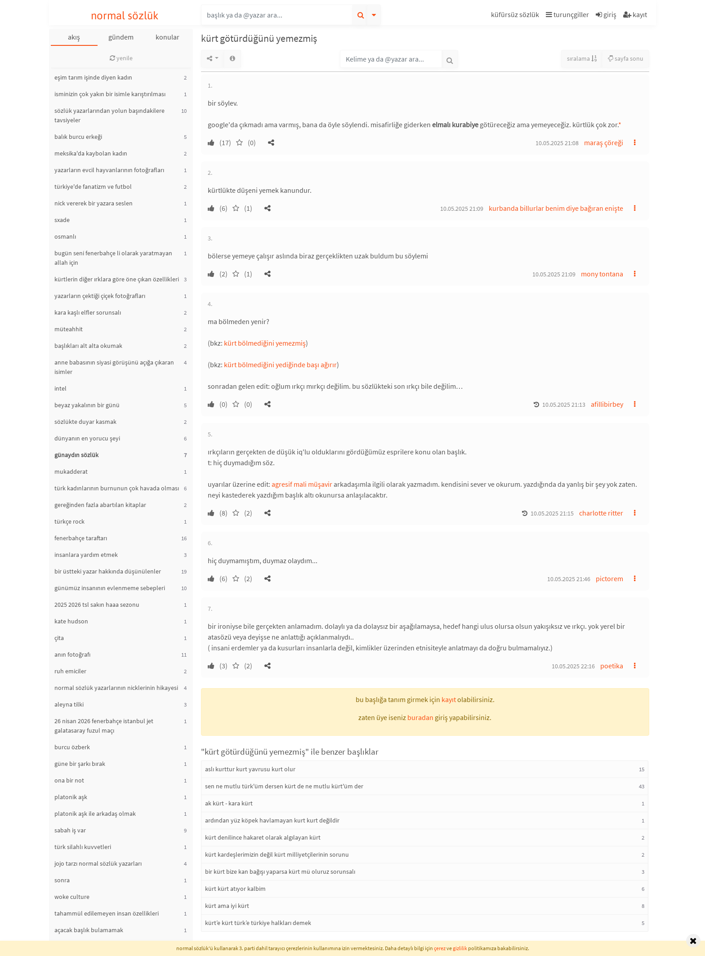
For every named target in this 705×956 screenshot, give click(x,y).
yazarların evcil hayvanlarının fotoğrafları (109, 170)
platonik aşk (70, 797)
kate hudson (71, 621)
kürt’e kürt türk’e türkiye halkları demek (258, 923)
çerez (440, 948)
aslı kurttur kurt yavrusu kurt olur (250, 769)
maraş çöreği (603, 142)
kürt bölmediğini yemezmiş (265, 342)
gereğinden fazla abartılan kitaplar (100, 505)
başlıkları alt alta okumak (88, 346)
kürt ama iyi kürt (227, 906)
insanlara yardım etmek (86, 555)
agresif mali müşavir (302, 484)
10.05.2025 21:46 (568, 579)
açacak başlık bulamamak (88, 930)
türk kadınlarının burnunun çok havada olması (116, 488)
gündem (121, 36)
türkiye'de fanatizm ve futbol (93, 186)
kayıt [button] (449, 699)
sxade (62, 220)
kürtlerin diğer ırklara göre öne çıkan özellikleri (116, 279)
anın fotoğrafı (72, 654)
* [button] (619, 124)
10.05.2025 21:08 (557, 143)
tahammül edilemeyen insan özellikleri (106, 913)
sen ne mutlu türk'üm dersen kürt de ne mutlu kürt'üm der (284, 786)
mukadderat (71, 471)
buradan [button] (420, 717)
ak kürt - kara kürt (229, 803)
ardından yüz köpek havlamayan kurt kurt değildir (272, 820)
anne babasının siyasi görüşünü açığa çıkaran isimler (114, 367)
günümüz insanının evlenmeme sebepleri (109, 588)
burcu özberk (72, 747)
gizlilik (460, 948)
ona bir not (69, 780)
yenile (121, 58)
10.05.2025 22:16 (573, 666)
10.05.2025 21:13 (563, 404)
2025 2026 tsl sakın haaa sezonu (96, 604)
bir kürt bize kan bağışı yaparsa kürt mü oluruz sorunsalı (280, 871)
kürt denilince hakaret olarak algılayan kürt (263, 837)
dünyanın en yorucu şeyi (87, 438)
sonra (62, 880)
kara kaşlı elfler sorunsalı (87, 312)
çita (59, 638)
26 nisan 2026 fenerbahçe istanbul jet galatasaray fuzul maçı (103, 725)
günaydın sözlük (76, 455)
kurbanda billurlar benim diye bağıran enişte (556, 208)
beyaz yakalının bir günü (87, 405)
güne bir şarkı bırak (79, 764)
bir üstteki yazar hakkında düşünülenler (107, 571)
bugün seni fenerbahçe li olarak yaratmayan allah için (113, 258)
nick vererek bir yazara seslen (93, 203)
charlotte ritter (601, 512)
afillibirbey (607, 404)
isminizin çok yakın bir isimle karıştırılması (109, 94)
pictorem (609, 578)
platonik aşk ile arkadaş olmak (95, 813)
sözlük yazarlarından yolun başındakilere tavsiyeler (109, 115)
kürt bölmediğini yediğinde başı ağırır (280, 364)
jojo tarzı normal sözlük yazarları (98, 863)
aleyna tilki (69, 704)
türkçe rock (69, 521)
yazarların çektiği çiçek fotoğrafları (99, 296)
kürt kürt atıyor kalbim (235, 889)
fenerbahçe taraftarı (80, 538)
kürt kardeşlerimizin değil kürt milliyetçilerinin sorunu (277, 854)
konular (167, 36)
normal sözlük (125, 15)
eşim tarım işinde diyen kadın (93, 77)
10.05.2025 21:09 (461, 209)
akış (74, 36)
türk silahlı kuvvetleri (82, 847)
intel (60, 388)
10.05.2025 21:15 (552, 513)
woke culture (71, 897)
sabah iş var (70, 830)
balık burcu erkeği (78, 137)
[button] (516, 16)
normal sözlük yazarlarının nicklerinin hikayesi (116, 688)
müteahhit (68, 329)
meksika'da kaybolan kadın (90, 153)
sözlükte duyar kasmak (85, 422)
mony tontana (602, 273)
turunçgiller (567, 14)
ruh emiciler (70, 671)
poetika (611, 665)
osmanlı (65, 236)
